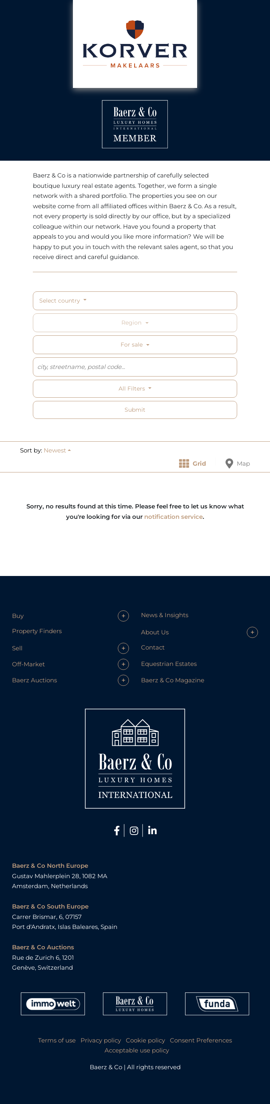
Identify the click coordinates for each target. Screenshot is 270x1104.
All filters (133, 388)
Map (238, 463)
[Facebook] (118, 831)
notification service (173, 516)
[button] (57, 450)
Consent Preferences (201, 1040)
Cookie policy (145, 1040)
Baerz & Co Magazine (172, 680)
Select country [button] (60, 300)
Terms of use (57, 1040)
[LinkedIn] (152, 831)
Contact (153, 647)
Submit (135, 409)
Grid (192, 463)
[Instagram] (135, 831)
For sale (132, 344)
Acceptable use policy (137, 1050)
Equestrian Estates (169, 664)
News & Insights (164, 615)
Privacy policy (101, 1040)
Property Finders (37, 631)
